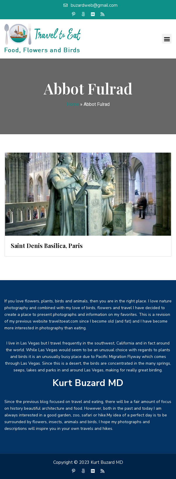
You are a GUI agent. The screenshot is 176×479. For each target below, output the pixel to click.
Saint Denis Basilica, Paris (47, 245)
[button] (167, 39)
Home (73, 104)
